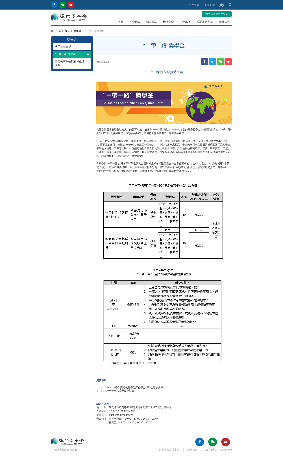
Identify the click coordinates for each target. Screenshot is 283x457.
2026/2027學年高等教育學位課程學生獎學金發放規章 (133, 387)
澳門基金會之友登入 (216, 14)
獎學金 (77, 30)
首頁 (121, 21)
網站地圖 (192, 449)
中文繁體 (194, 4)
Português (209, 4)
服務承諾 (185, 21)
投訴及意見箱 (205, 21)
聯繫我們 (224, 21)
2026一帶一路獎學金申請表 (118, 390)
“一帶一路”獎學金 (72, 54)
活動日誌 (151, 21)
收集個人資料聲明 (169, 449)
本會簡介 (135, 21)
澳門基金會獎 (70, 46)
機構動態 (168, 21)
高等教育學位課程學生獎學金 (70, 63)
